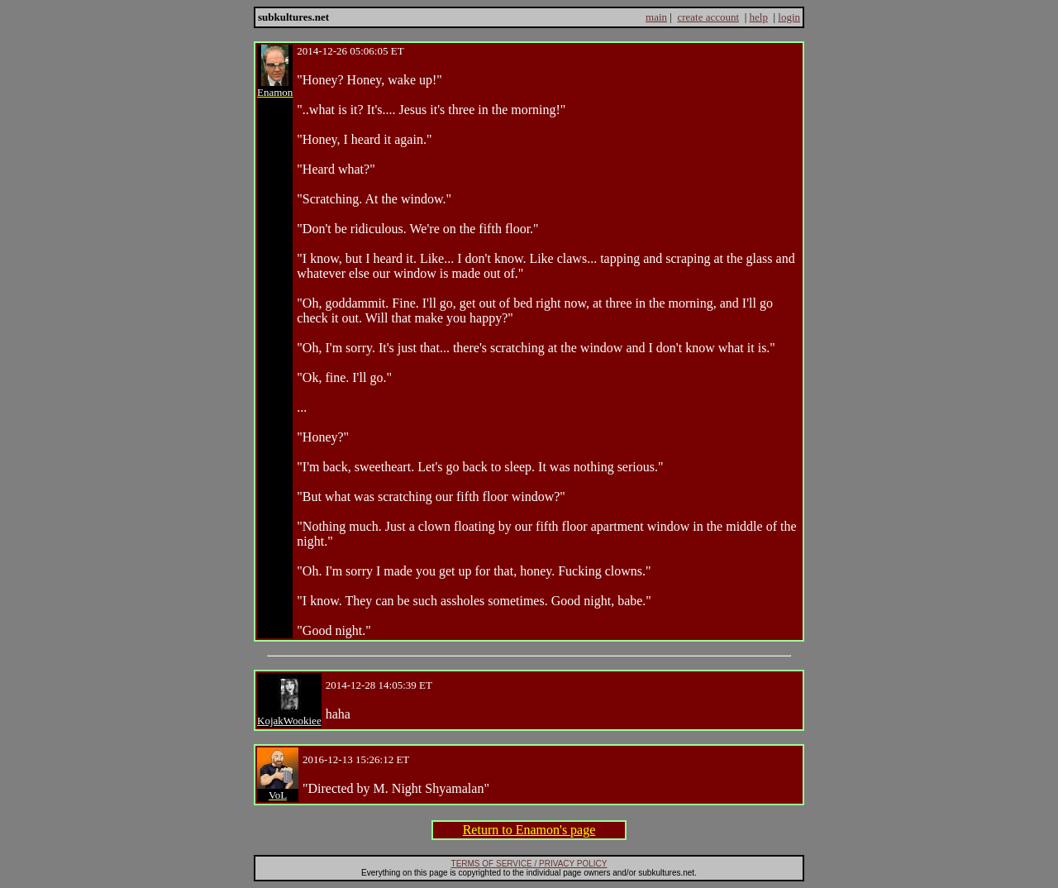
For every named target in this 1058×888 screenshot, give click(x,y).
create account (708, 17)
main (656, 17)
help (759, 17)
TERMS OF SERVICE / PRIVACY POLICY (529, 863)
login (789, 17)
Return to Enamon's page (529, 830)
